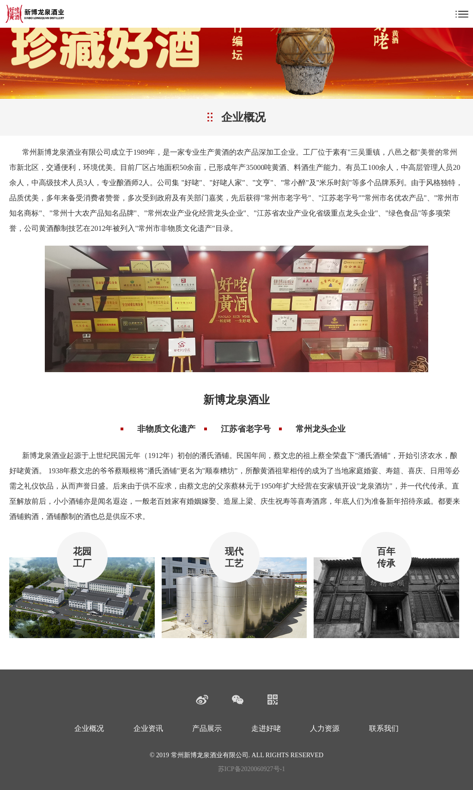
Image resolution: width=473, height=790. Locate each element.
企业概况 (89, 728)
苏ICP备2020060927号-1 (251, 769)
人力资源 (325, 728)
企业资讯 (148, 728)
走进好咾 (266, 728)
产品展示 (207, 728)
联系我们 (384, 728)
